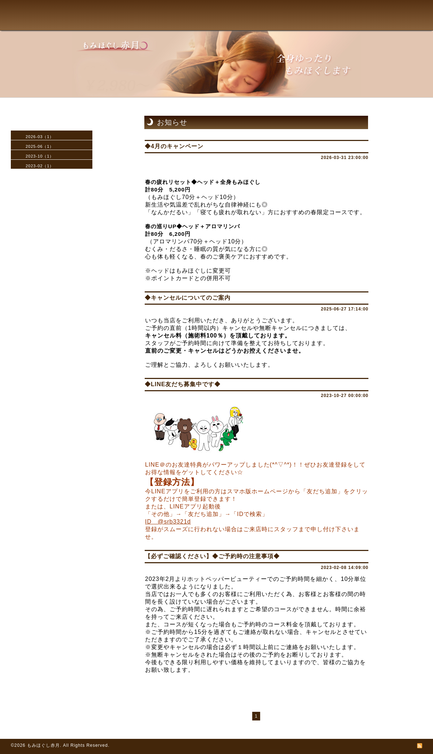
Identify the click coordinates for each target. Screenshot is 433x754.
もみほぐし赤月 (43, 745)
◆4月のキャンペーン (174, 146)
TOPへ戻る (85, 26)
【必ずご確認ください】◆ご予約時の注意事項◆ (212, 556)
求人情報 (342, 26)
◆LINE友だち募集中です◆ (182, 384)
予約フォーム (257, 26)
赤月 (38, 24)
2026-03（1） (40, 137)
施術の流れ (144, 26)
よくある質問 (184, 26)
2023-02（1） (40, 166)
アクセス (220, 26)
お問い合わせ (303, 26)
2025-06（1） (40, 146)
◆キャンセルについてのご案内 (188, 298)
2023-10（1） (40, 156)
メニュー (111, 26)
